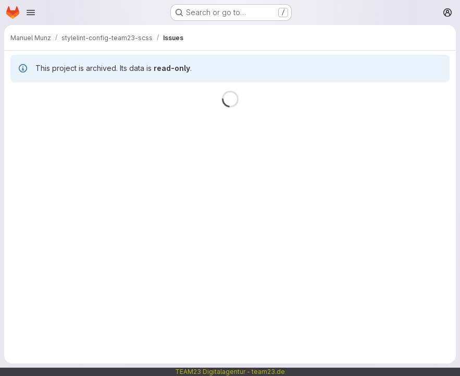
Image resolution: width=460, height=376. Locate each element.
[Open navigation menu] (30, 12)
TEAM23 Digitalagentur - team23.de (230, 371)
